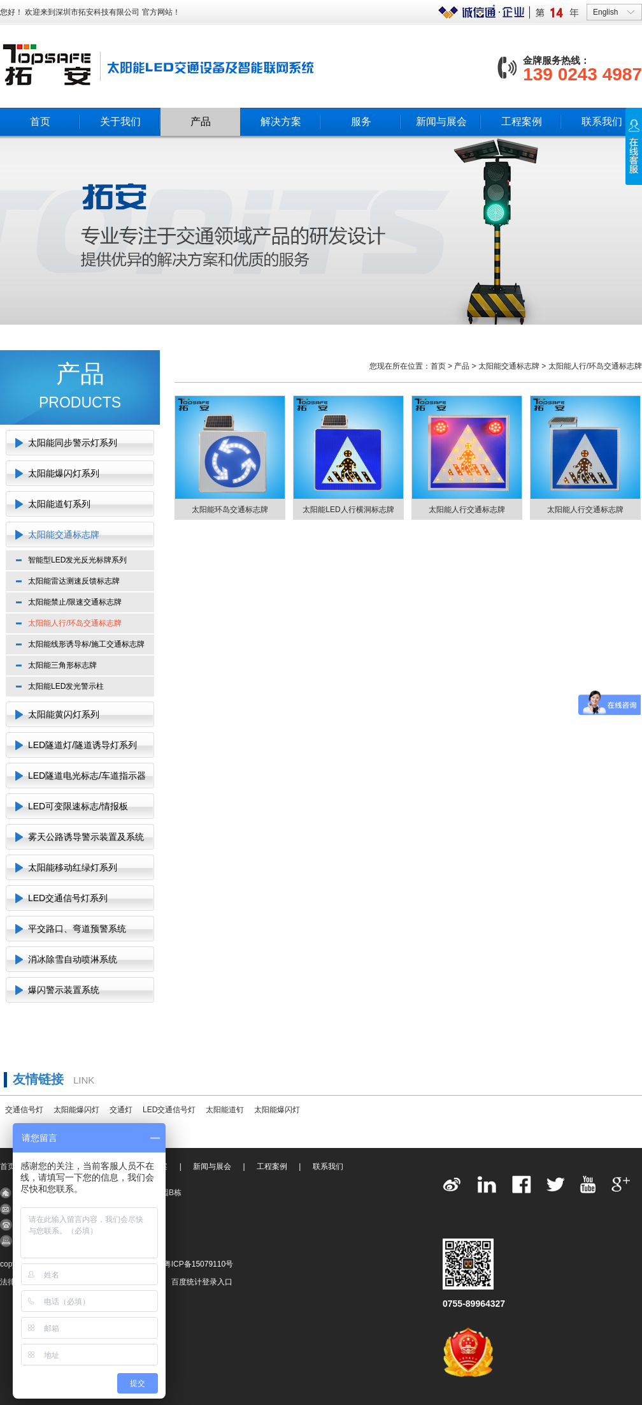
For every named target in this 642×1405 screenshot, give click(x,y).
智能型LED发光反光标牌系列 (77, 559)
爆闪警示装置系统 (63, 990)
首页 (40, 121)
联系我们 (601, 121)
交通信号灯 (24, 1109)
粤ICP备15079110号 (198, 1264)
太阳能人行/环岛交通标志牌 (75, 623)
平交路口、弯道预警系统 (77, 928)
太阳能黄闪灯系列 (63, 714)
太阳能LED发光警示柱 (66, 686)
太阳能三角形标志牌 (62, 665)
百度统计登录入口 (201, 1281)
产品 (200, 121)
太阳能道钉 (225, 1109)
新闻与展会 (441, 121)
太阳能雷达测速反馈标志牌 (74, 581)
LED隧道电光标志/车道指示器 (87, 775)
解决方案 (280, 121)
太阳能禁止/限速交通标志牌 (75, 602)
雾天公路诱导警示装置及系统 (86, 837)
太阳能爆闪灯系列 (63, 473)
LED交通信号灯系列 (68, 898)
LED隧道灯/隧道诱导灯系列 (82, 745)
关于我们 (120, 121)
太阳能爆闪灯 (76, 1109)
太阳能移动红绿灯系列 (72, 867)
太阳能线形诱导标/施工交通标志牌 (86, 644)
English (605, 12)
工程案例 (521, 121)
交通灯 (121, 1109)
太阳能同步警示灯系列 (72, 443)
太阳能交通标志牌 (63, 534)
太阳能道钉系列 (59, 504)
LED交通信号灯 (169, 1109)
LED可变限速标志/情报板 (78, 806)
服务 (361, 121)
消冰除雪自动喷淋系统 (72, 959)
